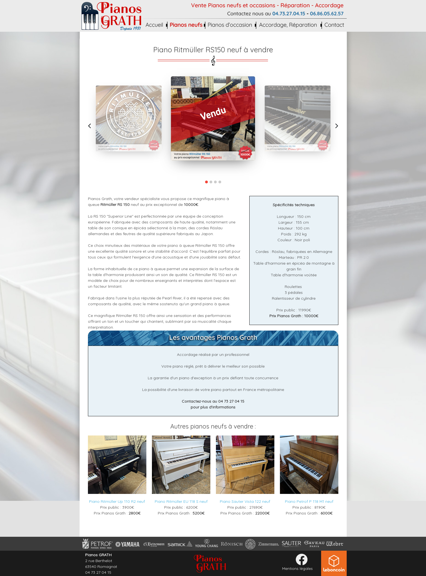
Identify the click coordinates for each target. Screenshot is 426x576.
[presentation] (89, 125)
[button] (206, 182)
